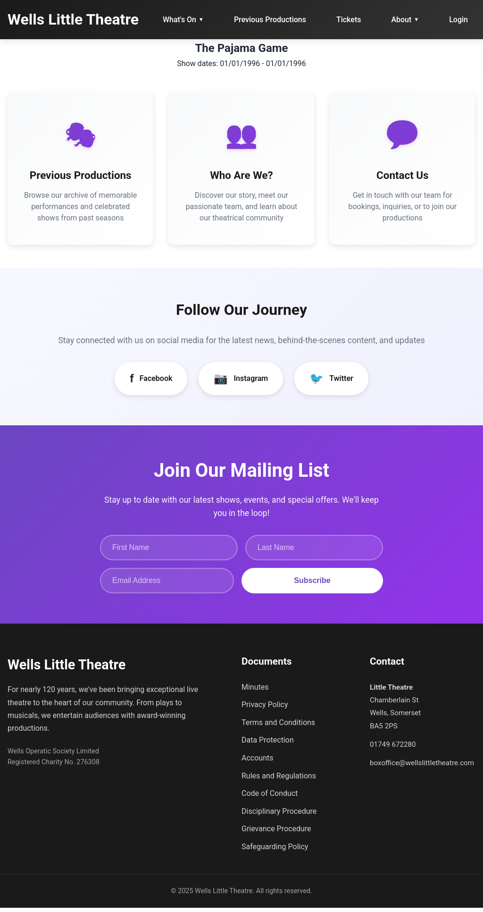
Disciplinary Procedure (279, 815)
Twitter (331, 383)
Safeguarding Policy (275, 850)
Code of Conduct (270, 797)
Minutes (255, 691)
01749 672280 (393, 748)
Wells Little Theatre (73, 19)
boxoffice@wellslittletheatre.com (422, 767)
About (405, 19)
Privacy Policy (265, 708)
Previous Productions (270, 19)
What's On (183, 19)
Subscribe (312, 585)
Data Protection (268, 744)
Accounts (257, 762)
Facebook (151, 383)
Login (458, 19)
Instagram (241, 383)
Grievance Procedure (276, 833)
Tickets (348, 19)
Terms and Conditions (278, 726)
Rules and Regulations (279, 780)
